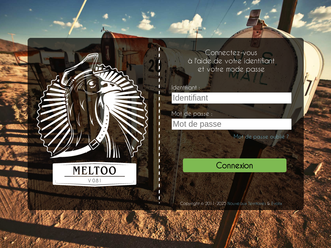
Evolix (276, 203)
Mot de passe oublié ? (261, 136)
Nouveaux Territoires (246, 203)
